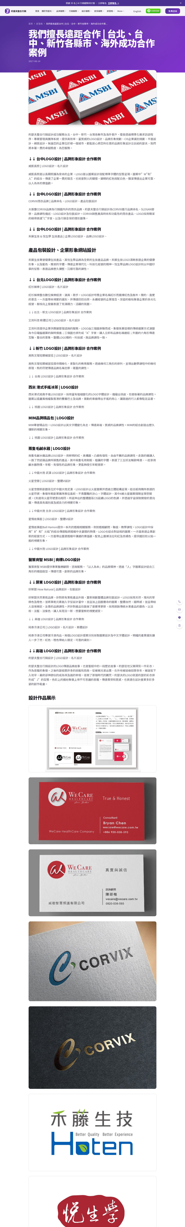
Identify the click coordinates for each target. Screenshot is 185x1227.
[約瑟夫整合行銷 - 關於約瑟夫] (15, 11)
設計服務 (87, 11)
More (121, 11)
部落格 (111, 11)
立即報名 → (113, 3)
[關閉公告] (181, 3)
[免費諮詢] (179, 625)
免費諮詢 (172, 11)
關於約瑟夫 (48, 11)
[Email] (179, 610)
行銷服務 (74, 11)
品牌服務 (61, 11)
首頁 (37, 11)
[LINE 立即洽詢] (153, 11)
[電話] (179, 602)
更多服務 (99, 11)
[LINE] (179, 617)
